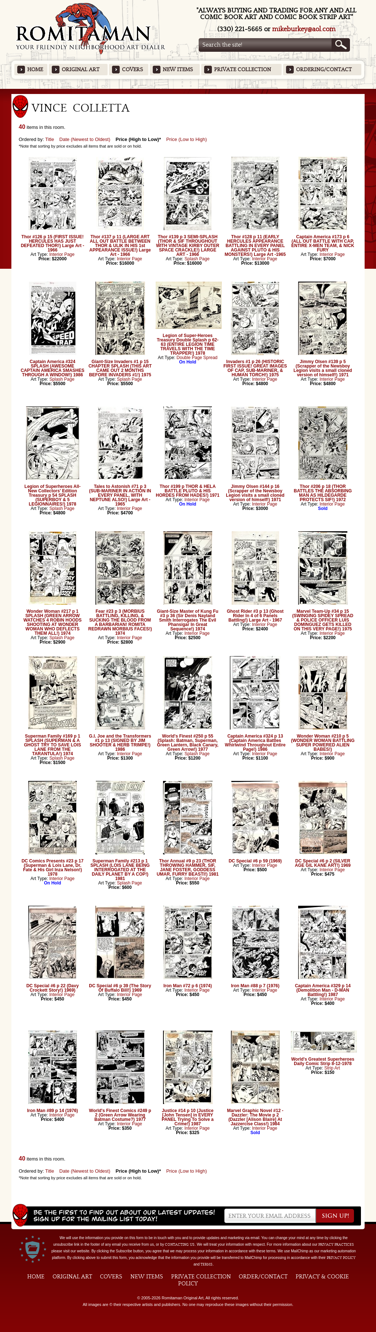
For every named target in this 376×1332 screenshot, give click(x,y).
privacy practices (336, 1244)
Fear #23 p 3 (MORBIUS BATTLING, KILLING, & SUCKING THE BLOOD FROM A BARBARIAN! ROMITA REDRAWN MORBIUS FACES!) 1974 (120, 622)
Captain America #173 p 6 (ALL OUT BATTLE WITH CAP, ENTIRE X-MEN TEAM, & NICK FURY (322, 243)
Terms (206, 1264)
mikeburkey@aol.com (304, 29)
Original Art (81, 69)
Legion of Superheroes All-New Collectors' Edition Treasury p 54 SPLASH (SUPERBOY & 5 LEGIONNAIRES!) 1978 (53, 495)
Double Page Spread (197, 357)
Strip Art (332, 1068)
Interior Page (62, 254)
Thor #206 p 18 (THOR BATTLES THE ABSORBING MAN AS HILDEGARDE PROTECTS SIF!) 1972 (323, 493)
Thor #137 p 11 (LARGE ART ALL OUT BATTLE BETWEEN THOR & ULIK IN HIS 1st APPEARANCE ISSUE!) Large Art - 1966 (120, 245)
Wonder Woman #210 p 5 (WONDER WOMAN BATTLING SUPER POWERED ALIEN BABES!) (322, 743)
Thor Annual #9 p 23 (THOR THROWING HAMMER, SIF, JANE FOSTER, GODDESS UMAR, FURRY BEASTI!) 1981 (188, 867)
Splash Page (197, 258)
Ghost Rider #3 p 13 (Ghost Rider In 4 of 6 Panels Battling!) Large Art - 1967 (255, 616)
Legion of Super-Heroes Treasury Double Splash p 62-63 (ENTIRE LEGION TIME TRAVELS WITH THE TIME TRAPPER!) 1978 (187, 344)
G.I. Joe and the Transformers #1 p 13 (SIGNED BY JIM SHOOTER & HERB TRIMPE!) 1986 (120, 743)
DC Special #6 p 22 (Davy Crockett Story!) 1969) (52, 988)
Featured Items (188, 91)
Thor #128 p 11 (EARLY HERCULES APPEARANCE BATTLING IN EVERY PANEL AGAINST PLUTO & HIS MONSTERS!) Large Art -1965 (255, 245)
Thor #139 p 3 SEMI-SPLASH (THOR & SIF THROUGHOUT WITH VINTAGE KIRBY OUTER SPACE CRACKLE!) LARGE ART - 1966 (187, 245)
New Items (178, 69)
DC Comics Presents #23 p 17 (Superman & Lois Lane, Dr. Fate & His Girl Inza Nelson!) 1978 (53, 867)
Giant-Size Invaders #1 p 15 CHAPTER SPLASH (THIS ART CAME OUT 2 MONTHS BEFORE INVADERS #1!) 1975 (120, 368)
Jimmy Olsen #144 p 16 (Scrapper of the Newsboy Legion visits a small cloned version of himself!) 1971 (255, 493)
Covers (132, 69)
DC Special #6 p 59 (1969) (255, 861)
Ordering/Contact (324, 69)
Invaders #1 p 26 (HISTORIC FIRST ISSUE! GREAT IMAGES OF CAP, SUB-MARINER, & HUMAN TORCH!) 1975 (255, 368)
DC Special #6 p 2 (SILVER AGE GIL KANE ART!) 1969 (323, 863)
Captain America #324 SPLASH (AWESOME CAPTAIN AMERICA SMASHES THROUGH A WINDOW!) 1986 (52, 368)
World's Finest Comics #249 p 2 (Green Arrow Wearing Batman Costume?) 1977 (120, 1115)
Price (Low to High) (186, 139)
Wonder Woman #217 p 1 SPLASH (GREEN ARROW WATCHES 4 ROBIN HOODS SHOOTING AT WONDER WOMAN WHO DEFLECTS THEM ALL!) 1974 (53, 622)
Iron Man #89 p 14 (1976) (52, 1110)
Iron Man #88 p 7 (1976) (255, 985)
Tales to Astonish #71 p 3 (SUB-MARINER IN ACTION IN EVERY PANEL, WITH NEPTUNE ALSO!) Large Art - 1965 (120, 495)
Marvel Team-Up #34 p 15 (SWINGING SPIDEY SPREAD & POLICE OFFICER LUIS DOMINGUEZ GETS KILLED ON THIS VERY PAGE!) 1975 (322, 620)
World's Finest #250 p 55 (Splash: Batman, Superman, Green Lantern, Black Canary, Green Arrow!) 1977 (187, 743)
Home (35, 69)
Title (49, 139)
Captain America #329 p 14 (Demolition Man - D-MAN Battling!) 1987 (323, 990)
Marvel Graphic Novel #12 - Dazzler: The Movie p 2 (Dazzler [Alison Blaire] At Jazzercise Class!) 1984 (255, 1117)
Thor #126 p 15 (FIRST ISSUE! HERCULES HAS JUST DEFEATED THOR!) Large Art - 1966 (52, 243)
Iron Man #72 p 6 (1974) (187, 985)
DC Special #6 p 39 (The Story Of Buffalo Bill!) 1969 (120, 988)
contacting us (180, 1244)
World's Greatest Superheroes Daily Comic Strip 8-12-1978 (322, 1061)
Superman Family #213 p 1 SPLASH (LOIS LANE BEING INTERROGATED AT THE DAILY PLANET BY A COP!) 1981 (119, 869)
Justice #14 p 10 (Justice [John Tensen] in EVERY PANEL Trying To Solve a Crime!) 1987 (187, 1117)
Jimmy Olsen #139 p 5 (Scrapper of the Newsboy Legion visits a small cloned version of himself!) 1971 (322, 368)
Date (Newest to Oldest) (85, 139)
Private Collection (242, 69)
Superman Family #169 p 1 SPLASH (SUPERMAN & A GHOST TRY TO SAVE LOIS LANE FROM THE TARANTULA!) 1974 (52, 745)
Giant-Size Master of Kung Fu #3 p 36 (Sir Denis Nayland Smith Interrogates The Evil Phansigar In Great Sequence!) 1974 (187, 620)
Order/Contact (263, 1276)
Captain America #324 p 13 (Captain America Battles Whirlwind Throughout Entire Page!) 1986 (255, 743)
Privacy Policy (341, 1258)
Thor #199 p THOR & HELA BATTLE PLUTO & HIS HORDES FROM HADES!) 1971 (187, 491)
